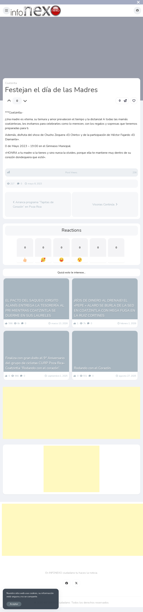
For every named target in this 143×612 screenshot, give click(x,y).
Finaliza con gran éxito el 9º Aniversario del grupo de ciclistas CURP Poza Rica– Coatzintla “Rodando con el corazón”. (35, 363)
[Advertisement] (71, 413)
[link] (134, 100)
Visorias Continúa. (104, 204)
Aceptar (14, 603)
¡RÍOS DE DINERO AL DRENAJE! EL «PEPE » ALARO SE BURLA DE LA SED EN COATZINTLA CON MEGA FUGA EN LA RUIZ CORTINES (104, 308)
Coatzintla (11, 83)
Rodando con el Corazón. (92, 368)
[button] (6, 10)
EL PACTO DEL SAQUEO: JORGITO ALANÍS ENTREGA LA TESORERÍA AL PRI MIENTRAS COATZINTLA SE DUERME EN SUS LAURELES (34, 308)
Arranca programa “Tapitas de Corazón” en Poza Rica (33, 204)
